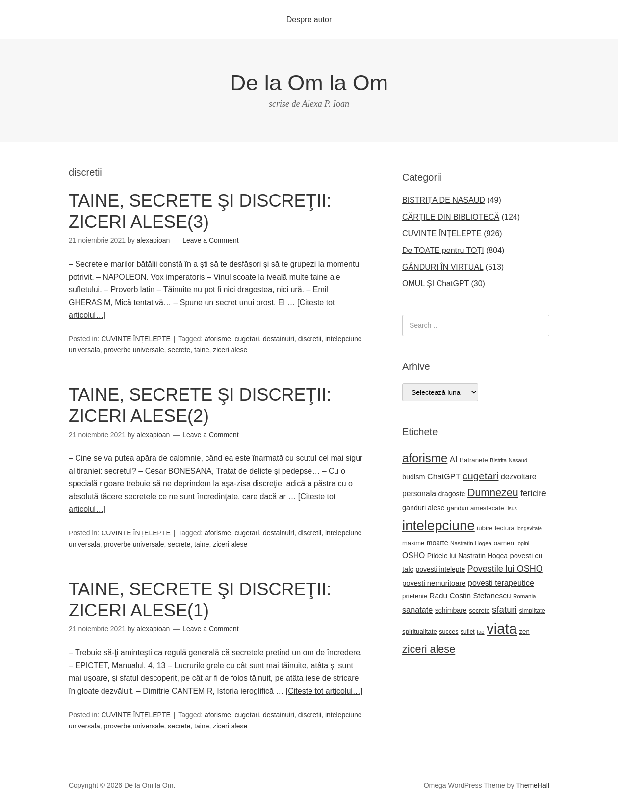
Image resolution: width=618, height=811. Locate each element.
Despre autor (309, 19)
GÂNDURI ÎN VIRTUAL (442, 267)
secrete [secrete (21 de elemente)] (479, 610)
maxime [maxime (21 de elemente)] (413, 543)
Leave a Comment (210, 240)
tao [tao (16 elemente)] (481, 632)
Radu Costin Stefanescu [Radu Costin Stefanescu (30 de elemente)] (470, 595)
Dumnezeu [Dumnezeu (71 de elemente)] (492, 493)
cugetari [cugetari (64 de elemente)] (480, 475)
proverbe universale (134, 350)
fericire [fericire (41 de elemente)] (533, 493)
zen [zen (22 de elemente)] (524, 631)
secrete (179, 350)
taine (201, 350)
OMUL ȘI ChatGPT (435, 284)
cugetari (246, 339)
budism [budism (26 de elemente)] (413, 477)
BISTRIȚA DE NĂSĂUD (443, 200)
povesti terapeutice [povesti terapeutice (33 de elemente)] (501, 582)
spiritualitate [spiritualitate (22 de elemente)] (419, 631)
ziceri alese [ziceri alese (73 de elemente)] (428, 649)
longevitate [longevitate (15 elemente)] (529, 528)
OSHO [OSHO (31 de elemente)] (413, 555)
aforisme (218, 339)
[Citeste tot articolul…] (324, 691)
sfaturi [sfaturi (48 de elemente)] (504, 609)
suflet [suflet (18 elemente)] (468, 631)
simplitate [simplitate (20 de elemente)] (532, 610)
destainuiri (278, 339)
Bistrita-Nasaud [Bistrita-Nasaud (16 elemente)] (508, 460)
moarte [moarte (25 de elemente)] (437, 543)
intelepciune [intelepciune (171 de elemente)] (438, 525)
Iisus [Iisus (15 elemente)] (511, 508)
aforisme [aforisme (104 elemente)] (424, 458)
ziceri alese (230, 350)
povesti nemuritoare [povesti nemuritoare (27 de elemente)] (434, 583)
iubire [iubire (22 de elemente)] (484, 527)
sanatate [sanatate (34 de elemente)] (417, 609)
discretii (309, 339)
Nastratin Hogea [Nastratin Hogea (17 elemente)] (470, 543)
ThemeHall (532, 785)
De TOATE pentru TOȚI (443, 250)
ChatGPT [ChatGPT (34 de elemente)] (444, 476)
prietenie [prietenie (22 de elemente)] (414, 596)
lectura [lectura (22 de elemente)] (505, 527)
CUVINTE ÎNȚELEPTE (136, 339)
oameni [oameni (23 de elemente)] (505, 543)
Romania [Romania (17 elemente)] (524, 596)
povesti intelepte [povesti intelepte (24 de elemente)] (440, 569)
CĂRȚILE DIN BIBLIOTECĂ (450, 217)
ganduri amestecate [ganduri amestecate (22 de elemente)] (475, 508)
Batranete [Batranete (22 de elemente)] (474, 460)
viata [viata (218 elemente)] (502, 628)
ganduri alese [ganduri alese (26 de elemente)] (423, 508)
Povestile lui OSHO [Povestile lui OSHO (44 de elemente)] (505, 569)
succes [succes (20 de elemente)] (448, 631)
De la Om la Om (309, 82)
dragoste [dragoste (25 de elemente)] (451, 494)
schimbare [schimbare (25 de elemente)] (451, 610)
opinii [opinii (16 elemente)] (524, 543)
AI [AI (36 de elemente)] (454, 459)
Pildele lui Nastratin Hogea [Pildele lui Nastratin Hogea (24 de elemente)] (467, 555)
